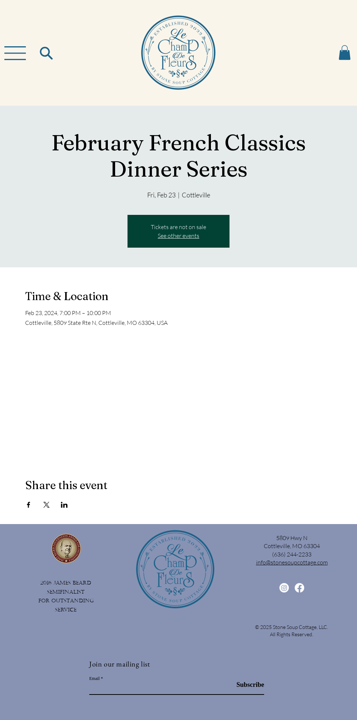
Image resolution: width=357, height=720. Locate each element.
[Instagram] (284, 588)
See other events (178, 235)
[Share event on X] (46, 505)
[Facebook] (299, 588)
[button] (15, 53)
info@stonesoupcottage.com (292, 562)
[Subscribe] (245, 685)
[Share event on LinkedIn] (64, 505)
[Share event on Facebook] (28, 505)
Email (94, 678)
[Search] (46, 53)
